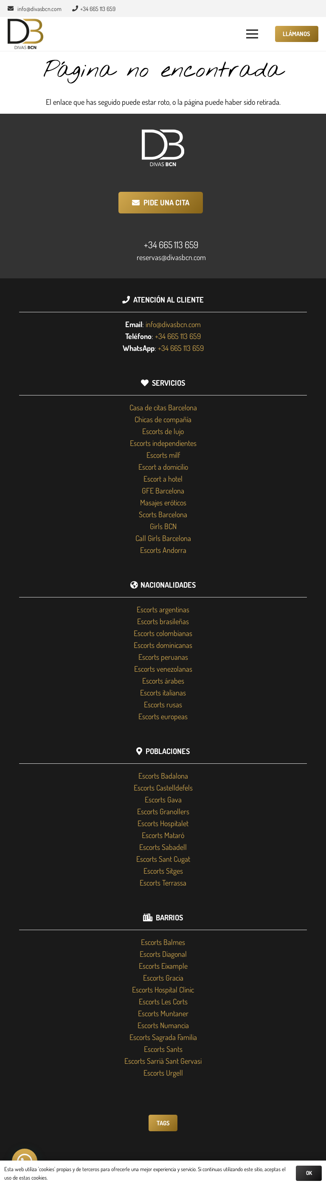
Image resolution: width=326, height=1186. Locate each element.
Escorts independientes (163, 443)
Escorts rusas (163, 704)
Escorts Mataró (163, 835)
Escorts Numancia (163, 1025)
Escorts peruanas (163, 657)
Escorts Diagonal (163, 954)
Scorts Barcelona (163, 514)
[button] (252, 34)
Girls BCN (163, 526)
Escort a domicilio (163, 466)
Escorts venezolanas (163, 668)
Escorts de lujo (163, 431)
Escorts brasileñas (163, 621)
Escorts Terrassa (163, 882)
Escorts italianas (163, 692)
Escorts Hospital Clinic (163, 989)
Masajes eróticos (163, 502)
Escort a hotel (163, 478)
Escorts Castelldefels (163, 787)
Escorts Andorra (163, 550)
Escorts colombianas (163, 633)
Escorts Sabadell (163, 847)
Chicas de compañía (163, 419)
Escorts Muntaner (163, 1013)
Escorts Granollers (163, 811)
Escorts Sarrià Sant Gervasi (163, 1060)
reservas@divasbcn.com (171, 257)
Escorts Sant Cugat (163, 859)
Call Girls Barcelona (163, 538)
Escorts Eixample (163, 965)
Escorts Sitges (163, 870)
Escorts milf (163, 455)
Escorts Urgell (163, 1072)
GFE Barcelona (163, 490)
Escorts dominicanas (163, 645)
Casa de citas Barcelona (163, 407)
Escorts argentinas (163, 609)
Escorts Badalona (163, 775)
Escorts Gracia (163, 977)
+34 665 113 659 (171, 244)
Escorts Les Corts (163, 1001)
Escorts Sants (163, 1049)
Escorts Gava (163, 799)
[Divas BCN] (25, 34)
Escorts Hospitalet (163, 823)
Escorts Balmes (163, 942)
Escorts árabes (163, 680)
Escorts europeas (163, 716)
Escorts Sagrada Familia (163, 1037)
